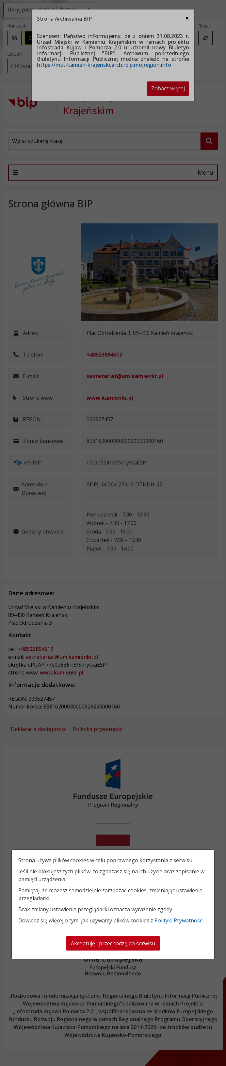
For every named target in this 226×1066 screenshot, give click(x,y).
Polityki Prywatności (178, 920)
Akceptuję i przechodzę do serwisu (113, 943)
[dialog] (113, 533)
